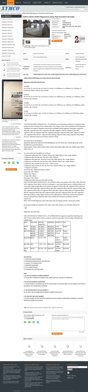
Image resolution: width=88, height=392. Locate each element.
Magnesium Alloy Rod (7, 24)
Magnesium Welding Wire (8, 39)
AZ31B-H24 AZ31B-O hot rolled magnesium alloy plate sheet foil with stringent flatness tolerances (33, 374)
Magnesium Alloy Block (7, 36)
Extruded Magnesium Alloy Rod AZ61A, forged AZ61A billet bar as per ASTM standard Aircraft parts (55, 372)
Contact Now (57, 41)
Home (4, 2)
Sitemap (73, 375)
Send (69, 369)
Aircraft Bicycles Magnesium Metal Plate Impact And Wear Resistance (29, 354)
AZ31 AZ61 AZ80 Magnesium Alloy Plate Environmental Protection (55, 354)
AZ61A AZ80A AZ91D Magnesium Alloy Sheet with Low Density (67, 353)
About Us (18, 2)
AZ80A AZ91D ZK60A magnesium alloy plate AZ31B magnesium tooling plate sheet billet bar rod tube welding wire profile (12, 371)
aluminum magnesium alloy (44, 307)
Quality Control (37, 2)
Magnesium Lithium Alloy (7, 50)
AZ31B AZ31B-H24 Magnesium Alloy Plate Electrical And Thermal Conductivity (80, 354)
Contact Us (47, 2)
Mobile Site (70, 377)
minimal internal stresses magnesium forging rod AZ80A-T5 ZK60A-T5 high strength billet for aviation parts (54, 368)
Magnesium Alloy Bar (7, 30)
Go (85, 9)
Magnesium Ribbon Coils (7, 41)
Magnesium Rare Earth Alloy (8, 53)
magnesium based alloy (56, 307)
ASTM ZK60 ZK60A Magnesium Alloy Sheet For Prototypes (41, 353)
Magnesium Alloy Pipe (7, 33)
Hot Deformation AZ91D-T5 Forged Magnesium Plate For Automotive (11, 382)
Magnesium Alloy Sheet (7, 22)
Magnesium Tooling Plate (7, 27)
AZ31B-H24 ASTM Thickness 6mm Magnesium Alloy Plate (11, 367)
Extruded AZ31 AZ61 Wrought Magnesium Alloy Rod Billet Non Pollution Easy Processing (53, 377)
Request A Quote (57, 2)
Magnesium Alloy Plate (16, 13)
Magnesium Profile (6, 56)
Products (10, 2)
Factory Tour (26, 2)
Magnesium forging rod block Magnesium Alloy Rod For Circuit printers (53, 381)
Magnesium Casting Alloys (8, 47)
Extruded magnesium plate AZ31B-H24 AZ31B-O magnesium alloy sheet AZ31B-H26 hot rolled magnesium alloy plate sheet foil (34, 378)
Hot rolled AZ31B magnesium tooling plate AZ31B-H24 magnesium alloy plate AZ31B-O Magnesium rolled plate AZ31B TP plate (12, 377)
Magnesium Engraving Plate (8, 44)
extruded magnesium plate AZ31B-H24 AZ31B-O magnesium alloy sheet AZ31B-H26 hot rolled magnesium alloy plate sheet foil (34, 384)
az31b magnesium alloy (32, 307)
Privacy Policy (16, 390)
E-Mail (69, 375)
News (66, 2)
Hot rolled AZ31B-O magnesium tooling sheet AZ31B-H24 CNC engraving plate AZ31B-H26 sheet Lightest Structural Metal (34, 368)
